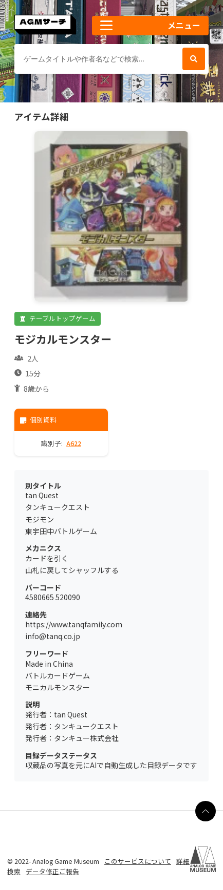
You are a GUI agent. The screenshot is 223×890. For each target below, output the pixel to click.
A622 (73, 443)
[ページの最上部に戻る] (205, 811)
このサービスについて (137, 861)
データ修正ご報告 (52, 871)
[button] (150, 25)
